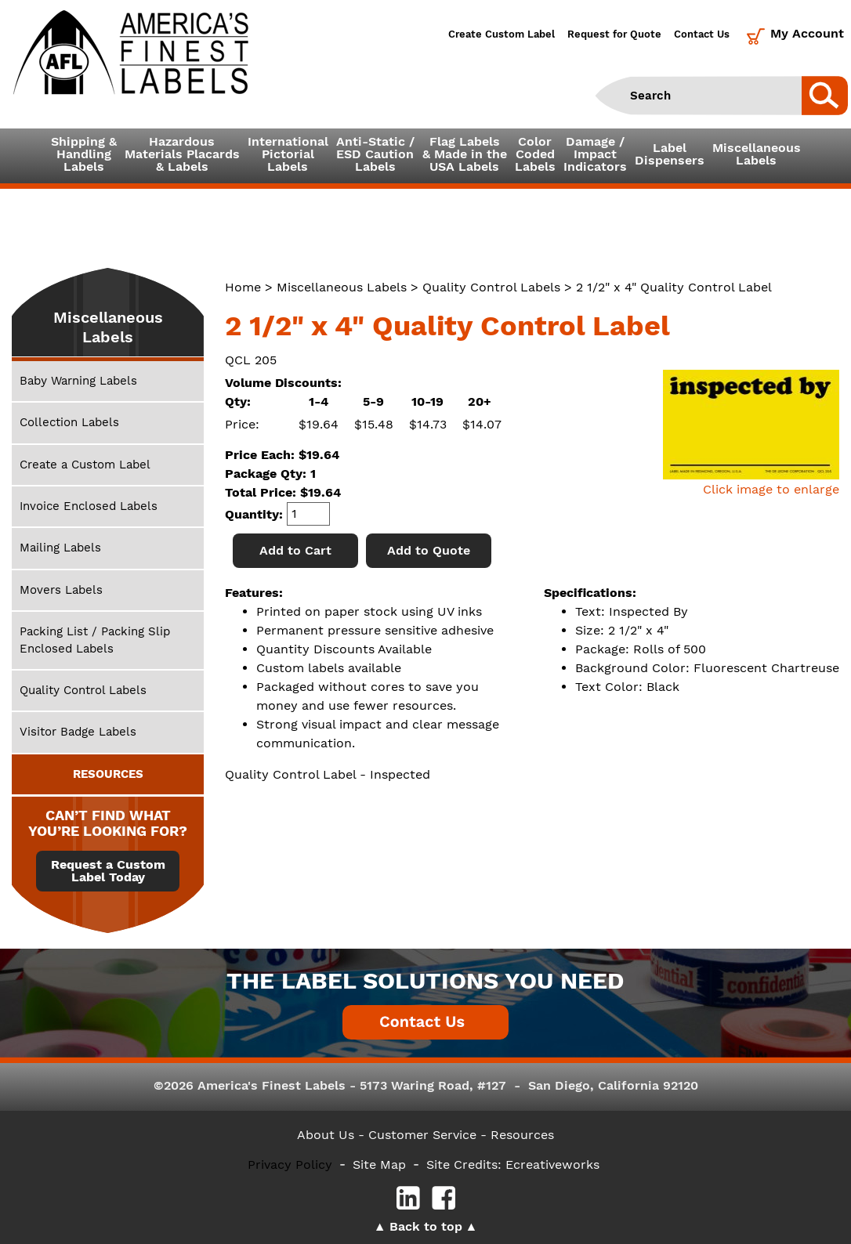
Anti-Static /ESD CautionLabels (375, 154)
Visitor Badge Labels (78, 732)
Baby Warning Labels (78, 381)
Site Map (379, 1164)
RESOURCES (108, 774)
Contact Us (702, 34)
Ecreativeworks (552, 1164)
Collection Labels (69, 422)
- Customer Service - (422, 1134)
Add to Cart (295, 550)
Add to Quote (428, 550)
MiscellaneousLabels (756, 154)
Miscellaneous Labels (342, 287)
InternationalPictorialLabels (288, 154)
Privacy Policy (290, 1164)
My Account (807, 33)
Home (243, 287)
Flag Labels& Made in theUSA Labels (464, 154)
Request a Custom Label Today (108, 871)
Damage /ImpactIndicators (595, 154)
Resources (522, 1134)
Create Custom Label (501, 34)
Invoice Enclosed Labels (89, 506)
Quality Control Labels (491, 287)
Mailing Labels (60, 548)
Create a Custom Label (85, 464)
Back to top (425, 1226)
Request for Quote (614, 34)
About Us (325, 1134)
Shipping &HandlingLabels (84, 154)
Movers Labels (61, 590)
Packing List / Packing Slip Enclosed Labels (95, 639)
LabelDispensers (669, 154)
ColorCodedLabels (535, 154)
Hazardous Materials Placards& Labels (182, 154)
